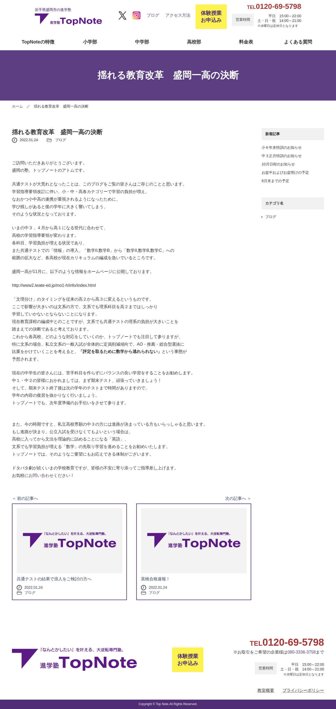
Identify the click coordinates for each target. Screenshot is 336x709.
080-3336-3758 (301, 652)
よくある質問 (298, 42)
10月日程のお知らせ (278, 164)
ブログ (153, 15)
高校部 (194, 42)
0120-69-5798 (274, 6)
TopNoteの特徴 (38, 42)
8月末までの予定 (275, 181)
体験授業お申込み (211, 16)
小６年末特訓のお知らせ (282, 147)
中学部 (142, 42)
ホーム (17, 106)
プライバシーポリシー (303, 690)
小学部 (90, 42)
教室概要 (265, 690)
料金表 (246, 42)
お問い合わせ (41, 475)
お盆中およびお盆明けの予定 (285, 172)
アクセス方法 (177, 15)
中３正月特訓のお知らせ (282, 156)
